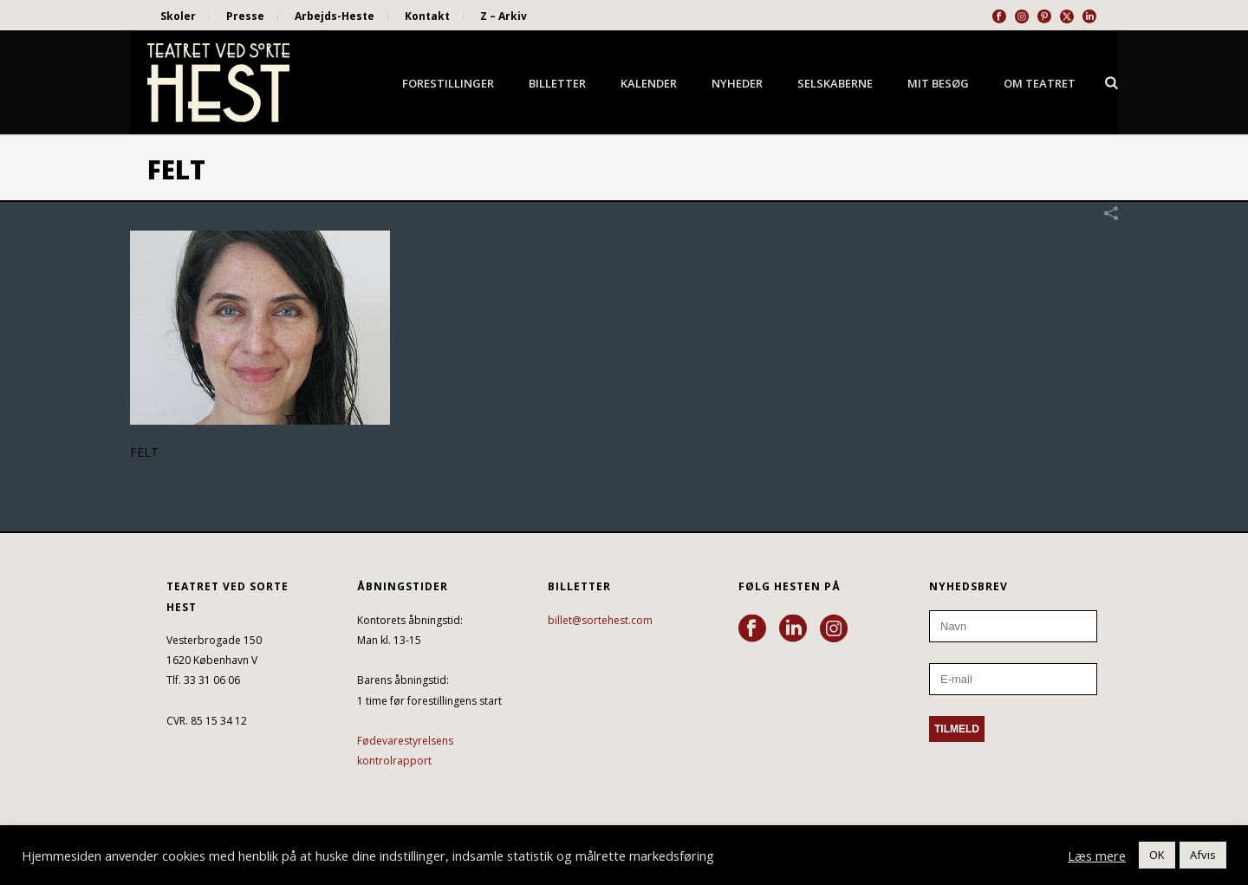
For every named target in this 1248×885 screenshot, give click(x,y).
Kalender (649, 83)
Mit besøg (938, 83)
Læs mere (1097, 855)
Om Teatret (1040, 83)
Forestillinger (448, 83)
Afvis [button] (1203, 854)
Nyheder (737, 83)
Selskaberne (835, 83)
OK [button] (1157, 854)
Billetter (557, 83)
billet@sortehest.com (600, 620)
